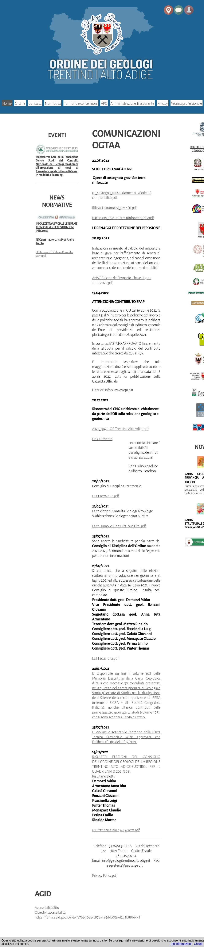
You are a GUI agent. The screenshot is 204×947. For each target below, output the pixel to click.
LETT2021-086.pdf (105, 496)
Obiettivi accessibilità (50, 912)
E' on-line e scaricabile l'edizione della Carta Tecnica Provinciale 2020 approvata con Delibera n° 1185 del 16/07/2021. (126, 737)
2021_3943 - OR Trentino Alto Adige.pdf (120, 429)
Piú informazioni (181, 944)
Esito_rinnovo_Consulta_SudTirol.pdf (119, 526)
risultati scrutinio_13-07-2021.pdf (116, 830)
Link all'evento (102, 439)
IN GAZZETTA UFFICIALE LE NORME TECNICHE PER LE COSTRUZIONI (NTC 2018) (56, 227)
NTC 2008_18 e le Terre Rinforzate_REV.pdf (123, 218)
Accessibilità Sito (47, 908)
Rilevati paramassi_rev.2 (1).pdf (114, 208)
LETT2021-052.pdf (105, 659)
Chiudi (198, 944)
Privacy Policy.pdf (104, 876)
